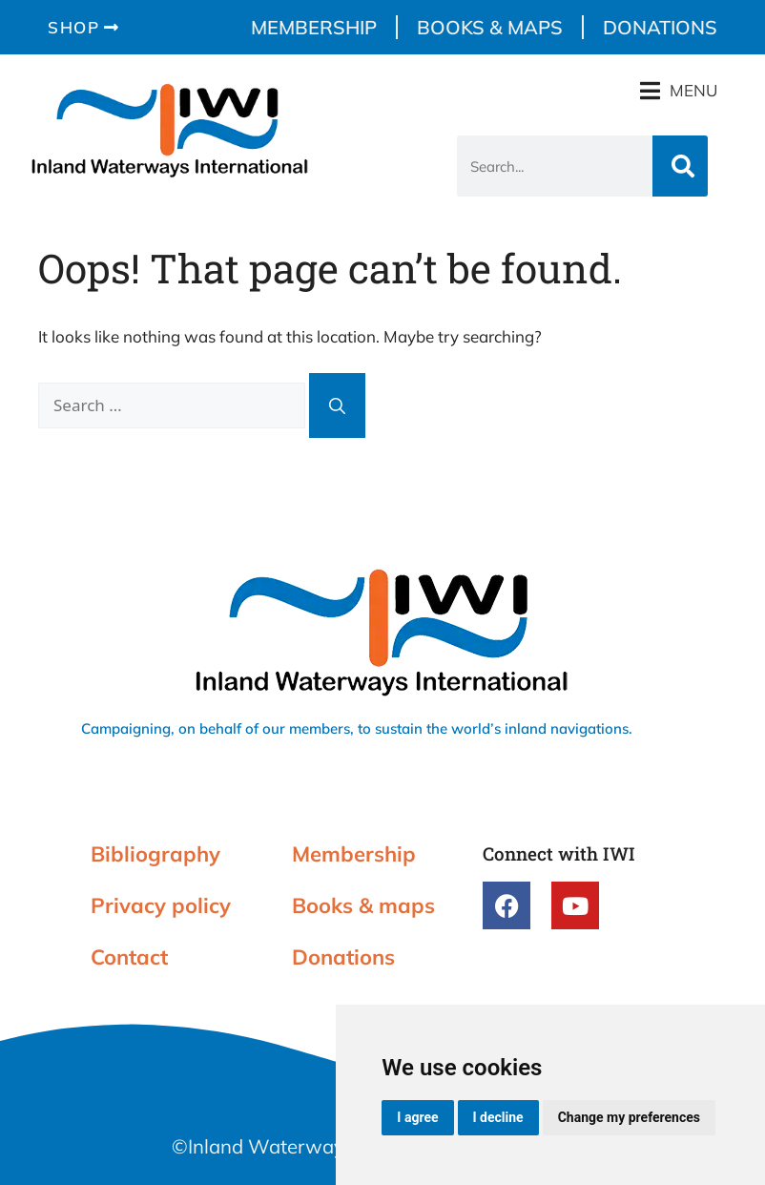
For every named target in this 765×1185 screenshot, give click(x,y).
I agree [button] (417, 1117)
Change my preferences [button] (629, 1117)
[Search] (680, 166)
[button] (678, 90)
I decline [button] (498, 1117)
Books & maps (490, 27)
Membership (314, 27)
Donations (660, 27)
